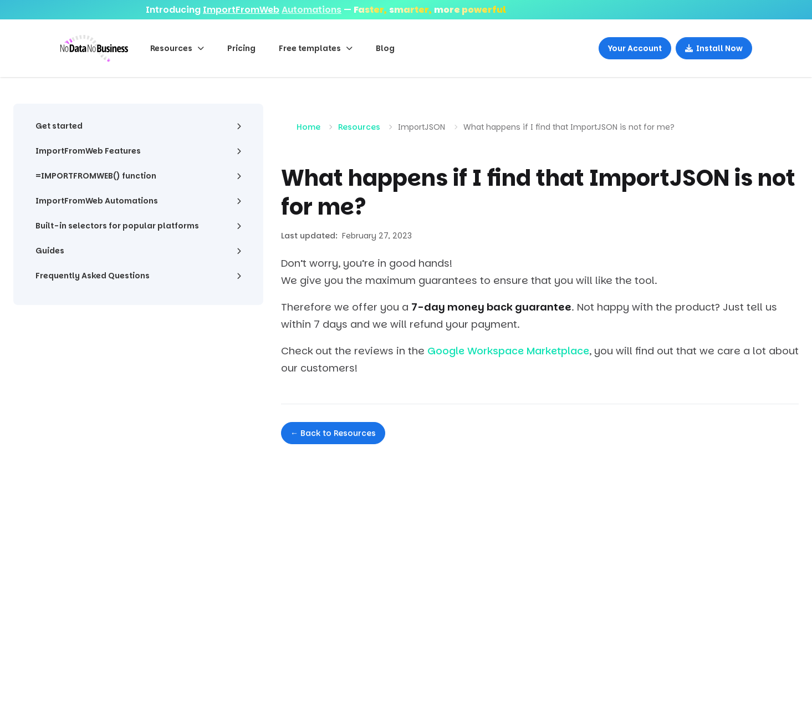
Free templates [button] (316, 48)
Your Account (635, 48)
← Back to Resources (333, 433)
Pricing (241, 48)
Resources (359, 127)
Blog (385, 48)
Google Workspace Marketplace (508, 351)
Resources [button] (177, 48)
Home (308, 127)
